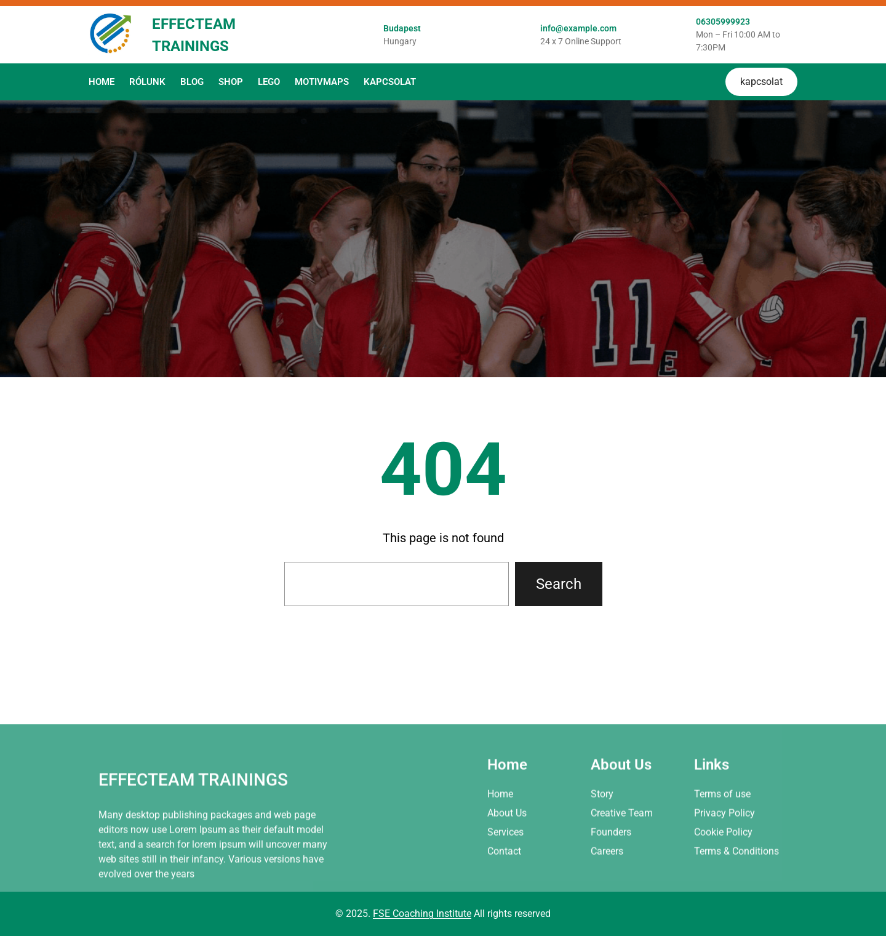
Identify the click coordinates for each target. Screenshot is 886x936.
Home (500, 840)
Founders (611, 878)
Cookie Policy (723, 878)
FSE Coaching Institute (422, 913)
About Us (507, 859)
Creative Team (622, 859)
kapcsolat (761, 81)
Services (505, 878)
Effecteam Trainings (193, 825)
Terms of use (722, 840)
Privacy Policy (724, 859)
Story (602, 840)
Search (558, 584)
